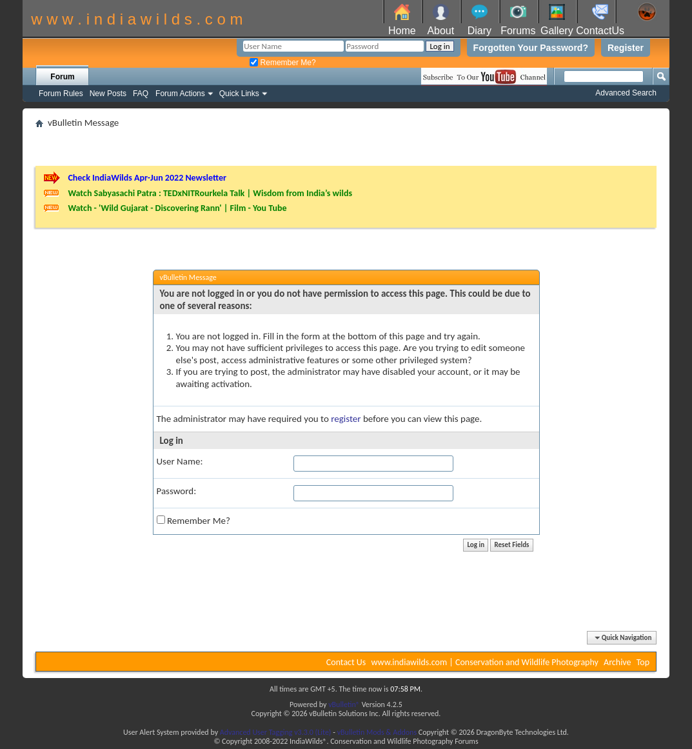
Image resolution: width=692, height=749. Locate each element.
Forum (62, 76)
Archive (617, 662)
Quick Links (239, 93)
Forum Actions (180, 93)
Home (402, 30)
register (346, 418)
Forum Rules (61, 93)
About (440, 30)
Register (626, 48)
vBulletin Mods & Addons (377, 732)
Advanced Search (626, 92)
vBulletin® (344, 704)
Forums (517, 30)
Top (643, 662)
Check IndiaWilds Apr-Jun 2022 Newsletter (147, 177)
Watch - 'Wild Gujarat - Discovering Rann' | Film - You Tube (177, 208)
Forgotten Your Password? (530, 48)
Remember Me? (282, 62)
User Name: (180, 461)
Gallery (556, 30)
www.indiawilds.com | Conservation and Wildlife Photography (484, 662)
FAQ (140, 93)
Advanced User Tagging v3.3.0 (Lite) (275, 732)
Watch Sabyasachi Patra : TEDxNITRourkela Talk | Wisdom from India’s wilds (210, 193)
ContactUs (600, 30)
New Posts (108, 93)
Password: (177, 491)
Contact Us (346, 662)
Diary (479, 30)
